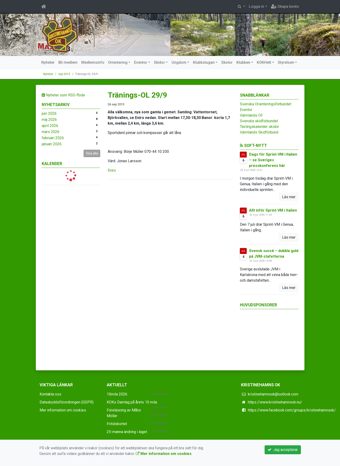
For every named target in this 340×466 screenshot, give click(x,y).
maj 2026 (49, 119)
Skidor (159, 62)
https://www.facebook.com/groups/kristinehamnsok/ (292, 410)
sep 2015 (64, 74)
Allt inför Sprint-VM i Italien (273, 210)
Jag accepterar (283, 449)
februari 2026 (53, 138)
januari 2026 (51, 144)
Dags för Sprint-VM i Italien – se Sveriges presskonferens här (273, 160)
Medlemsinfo (92, 62)
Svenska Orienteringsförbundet (265, 104)
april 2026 (50, 125)
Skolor (227, 62)
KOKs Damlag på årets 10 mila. (132, 402)
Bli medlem (68, 62)
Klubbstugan (204, 62)
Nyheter (48, 62)
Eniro (112, 170)
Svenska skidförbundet (259, 121)
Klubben (243, 62)
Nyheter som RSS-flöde (63, 95)
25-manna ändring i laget (127, 432)
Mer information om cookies (63, 410)
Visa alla (92, 153)
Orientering (117, 62)
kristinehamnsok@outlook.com (273, 394)
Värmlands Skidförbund (259, 132)
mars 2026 (50, 132)
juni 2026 (49, 113)
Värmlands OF (251, 115)
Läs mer (288, 197)
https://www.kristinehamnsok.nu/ (275, 402)
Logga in (256, 6)
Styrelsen (286, 62)
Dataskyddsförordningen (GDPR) (67, 402)
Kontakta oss (50, 394)
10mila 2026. (117, 394)
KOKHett (264, 62)
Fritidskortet (117, 424)
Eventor (140, 62)
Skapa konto (285, 6)
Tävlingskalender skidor (259, 126)
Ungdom (179, 62)
